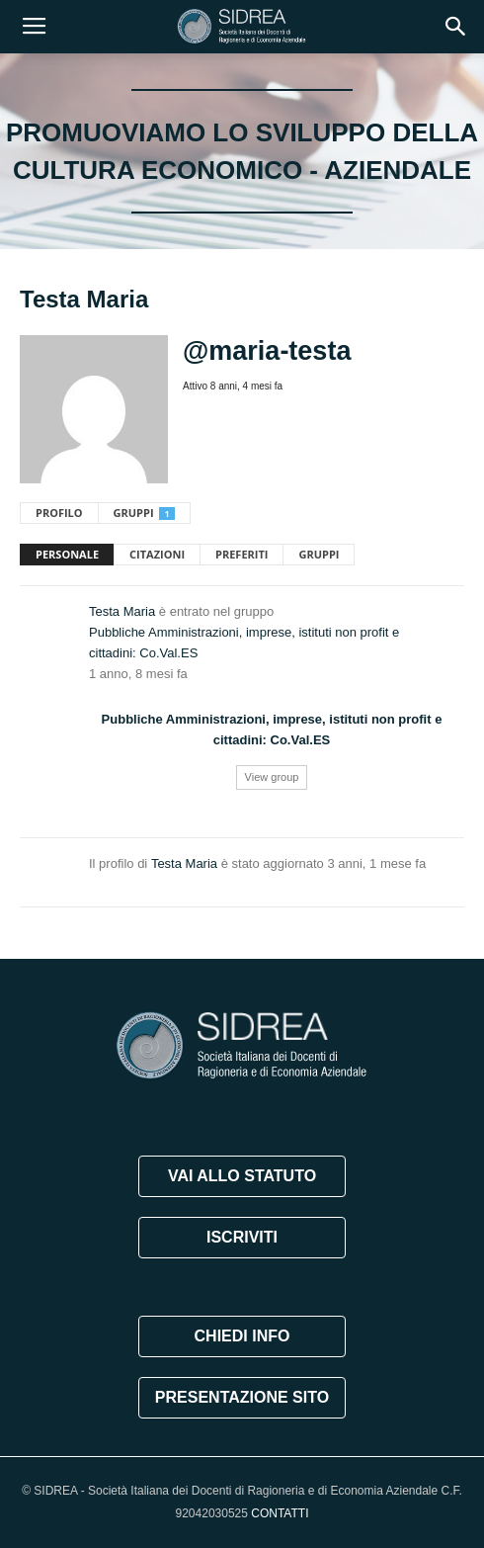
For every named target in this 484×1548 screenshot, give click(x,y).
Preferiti (241, 554)
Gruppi (144, 512)
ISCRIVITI (242, 1237)
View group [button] (272, 777)
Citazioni (157, 554)
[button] (456, 26)
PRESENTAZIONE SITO (242, 1397)
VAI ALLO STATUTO (242, 1175)
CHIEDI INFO (242, 1336)
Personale (67, 554)
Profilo (59, 512)
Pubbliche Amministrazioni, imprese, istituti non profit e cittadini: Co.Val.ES (244, 642)
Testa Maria (122, 611)
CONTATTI (279, 1513)
